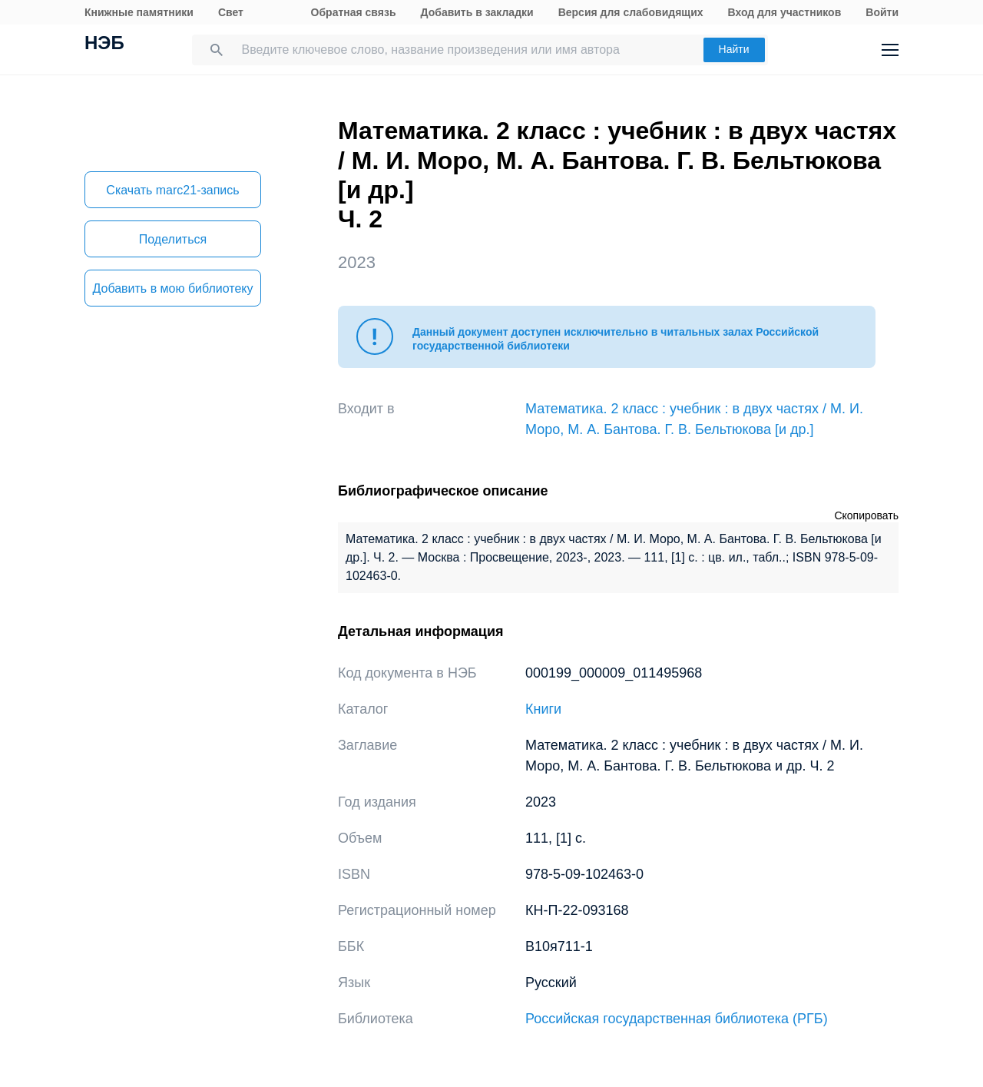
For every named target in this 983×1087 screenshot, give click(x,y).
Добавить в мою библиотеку (172, 288)
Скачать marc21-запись (172, 190)
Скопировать (866, 515)
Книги (543, 709)
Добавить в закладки (477, 12)
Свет (230, 12)
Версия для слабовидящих (630, 12)
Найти (734, 49)
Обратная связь (353, 12)
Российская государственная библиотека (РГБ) (676, 1018)
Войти (882, 12)
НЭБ (104, 44)
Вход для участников (785, 12)
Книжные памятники (139, 12)
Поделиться (173, 239)
